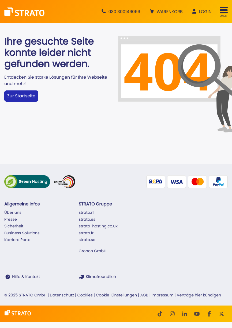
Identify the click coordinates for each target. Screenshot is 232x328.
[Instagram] (172, 314)
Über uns (12, 212)
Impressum (163, 295)
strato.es (87, 219)
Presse (10, 219)
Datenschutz (62, 295)
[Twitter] (222, 314)
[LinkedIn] (185, 314)
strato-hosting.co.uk (98, 226)
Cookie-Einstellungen (116, 295)
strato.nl (86, 212)
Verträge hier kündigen (199, 295)
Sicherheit (14, 226)
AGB (144, 295)
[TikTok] (160, 314)
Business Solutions (22, 233)
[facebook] (209, 314)
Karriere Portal (18, 240)
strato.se (87, 240)
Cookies (85, 295)
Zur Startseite (21, 96)
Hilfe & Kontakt (26, 277)
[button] (165, 12)
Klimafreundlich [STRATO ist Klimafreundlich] (101, 277)
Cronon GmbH (92, 251)
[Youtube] (197, 314)
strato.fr (86, 233)
